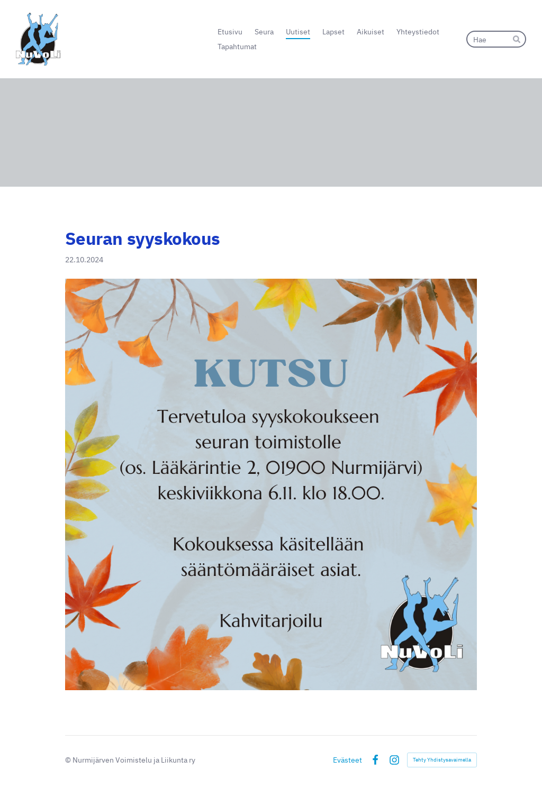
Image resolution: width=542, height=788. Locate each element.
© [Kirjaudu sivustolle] (69, 760)
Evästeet (347, 760)
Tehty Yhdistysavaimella (442, 759)
